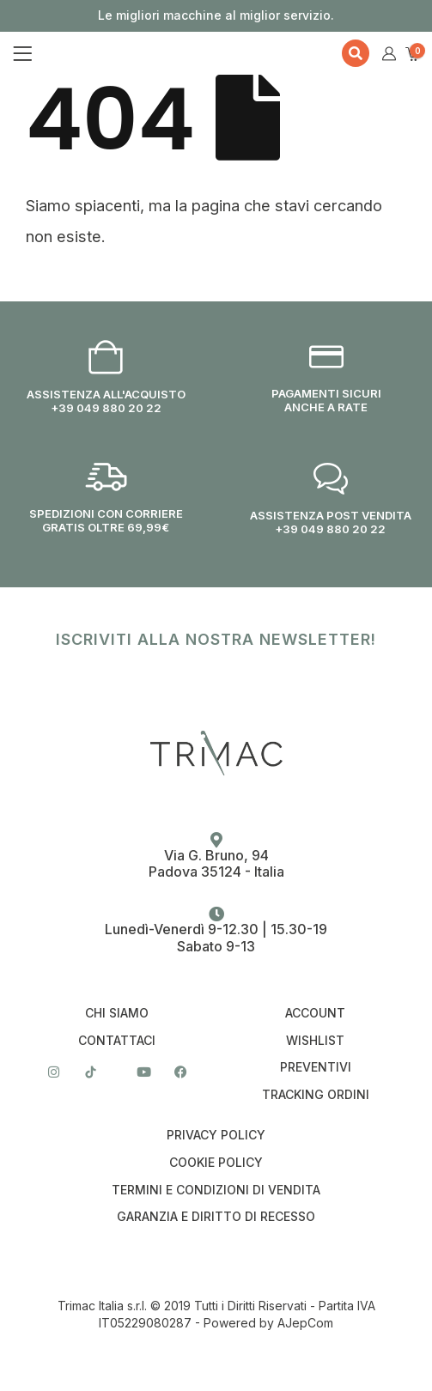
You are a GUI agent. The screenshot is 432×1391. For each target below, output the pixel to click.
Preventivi (315, 1067)
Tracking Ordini (315, 1095)
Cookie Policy (216, 1162)
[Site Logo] (131, 53)
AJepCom (305, 1322)
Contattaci (116, 1041)
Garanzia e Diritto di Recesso (216, 1217)
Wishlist (315, 1041)
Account (315, 1013)
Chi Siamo (117, 1013)
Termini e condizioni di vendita (216, 1190)
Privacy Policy (216, 1135)
